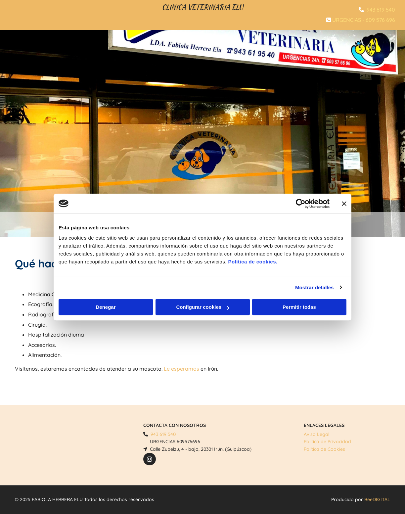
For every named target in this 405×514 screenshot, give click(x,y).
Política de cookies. (252, 261)
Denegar (105, 307)
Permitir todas (299, 307)
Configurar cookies (202, 307)
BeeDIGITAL (377, 499)
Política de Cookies (324, 449)
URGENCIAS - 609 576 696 (363, 20)
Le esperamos (181, 368)
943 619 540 (381, 9)
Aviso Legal (316, 434)
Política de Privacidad (327, 441)
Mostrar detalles (314, 287)
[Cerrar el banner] (344, 203)
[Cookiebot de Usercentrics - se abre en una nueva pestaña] (301, 204)
